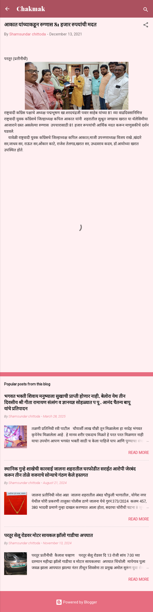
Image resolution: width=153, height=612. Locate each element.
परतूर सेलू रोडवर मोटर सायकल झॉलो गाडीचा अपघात (48, 535)
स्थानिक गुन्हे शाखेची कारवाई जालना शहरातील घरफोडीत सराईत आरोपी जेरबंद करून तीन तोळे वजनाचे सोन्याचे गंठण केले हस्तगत (70, 472)
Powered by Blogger (76, 602)
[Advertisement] (76, 328)
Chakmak (31, 9)
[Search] (146, 10)
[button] (146, 26)
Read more (138, 452)
